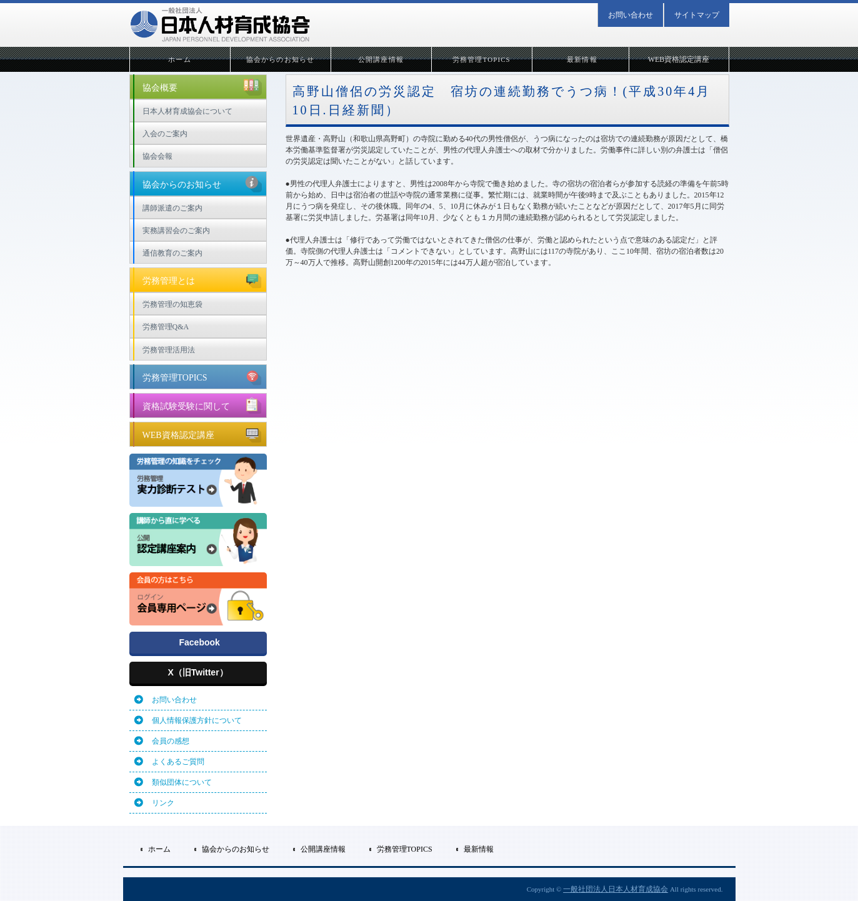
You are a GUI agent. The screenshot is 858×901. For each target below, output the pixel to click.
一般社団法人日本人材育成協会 (615, 889)
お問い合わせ (630, 15)
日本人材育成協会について (187, 111)
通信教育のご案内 (172, 253)
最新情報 (582, 59)
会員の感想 (170, 741)
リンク (163, 803)
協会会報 (157, 156)
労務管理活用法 (168, 350)
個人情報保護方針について (197, 720)
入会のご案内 (164, 133)
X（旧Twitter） (197, 672)
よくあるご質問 (178, 761)
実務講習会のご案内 (176, 230)
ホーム (179, 59)
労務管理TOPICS (481, 59)
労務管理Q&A (165, 326)
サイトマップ (696, 15)
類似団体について (182, 782)
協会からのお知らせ (280, 59)
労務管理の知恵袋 (172, 304)
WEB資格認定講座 (679, 59)
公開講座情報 (381, 59)
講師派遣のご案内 (172, 208)
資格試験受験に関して (202, 405)
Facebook (199, 642)
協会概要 (202, 86)
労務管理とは (202, 279)
